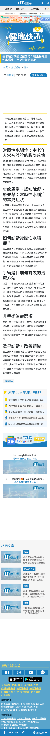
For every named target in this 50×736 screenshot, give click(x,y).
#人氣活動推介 (24, 718)
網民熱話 (5, 703)
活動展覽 (5, 685)
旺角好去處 (7, 691)
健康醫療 (9, 381)
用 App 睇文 (40, 75)
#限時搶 (5, 724)
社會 (16, 691)
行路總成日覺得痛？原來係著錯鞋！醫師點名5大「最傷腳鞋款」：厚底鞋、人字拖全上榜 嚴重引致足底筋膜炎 (34, 613)
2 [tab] (23, 22)
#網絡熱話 (34, 728)
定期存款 (44, 13)
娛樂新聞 (33, 13)
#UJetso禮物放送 (18, 724)
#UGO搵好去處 (8, 718)
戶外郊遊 (35, 691)
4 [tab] (28, 22)
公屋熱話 (23, 13)
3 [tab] (25, 22)
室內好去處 (29, 569)
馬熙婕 (10, 75)
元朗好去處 (22, 688)
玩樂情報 (35, 8)
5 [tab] (31, 22)
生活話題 (15, 67)
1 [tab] (20, 22)
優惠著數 (20, 8)
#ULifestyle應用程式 (29, 721)
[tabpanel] (25, 19)
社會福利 (5, 695)
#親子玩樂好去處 (9, 721)
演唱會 (8, 8)
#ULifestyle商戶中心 (11, 728)
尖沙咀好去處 (31, 685)
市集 (14, 685)
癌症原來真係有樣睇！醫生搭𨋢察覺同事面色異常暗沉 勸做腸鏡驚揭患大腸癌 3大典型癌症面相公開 (34, 563)
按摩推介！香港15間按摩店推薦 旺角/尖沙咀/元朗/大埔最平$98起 (34, 576)
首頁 (5, 67)
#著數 (25, 728)
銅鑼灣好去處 (8, 688)
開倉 (20, 685)
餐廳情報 (24, 691)
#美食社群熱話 (39, 718)
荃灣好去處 (35, 688)
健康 (26, 67)
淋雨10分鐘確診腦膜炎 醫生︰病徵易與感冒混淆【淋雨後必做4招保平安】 (34, 595)
